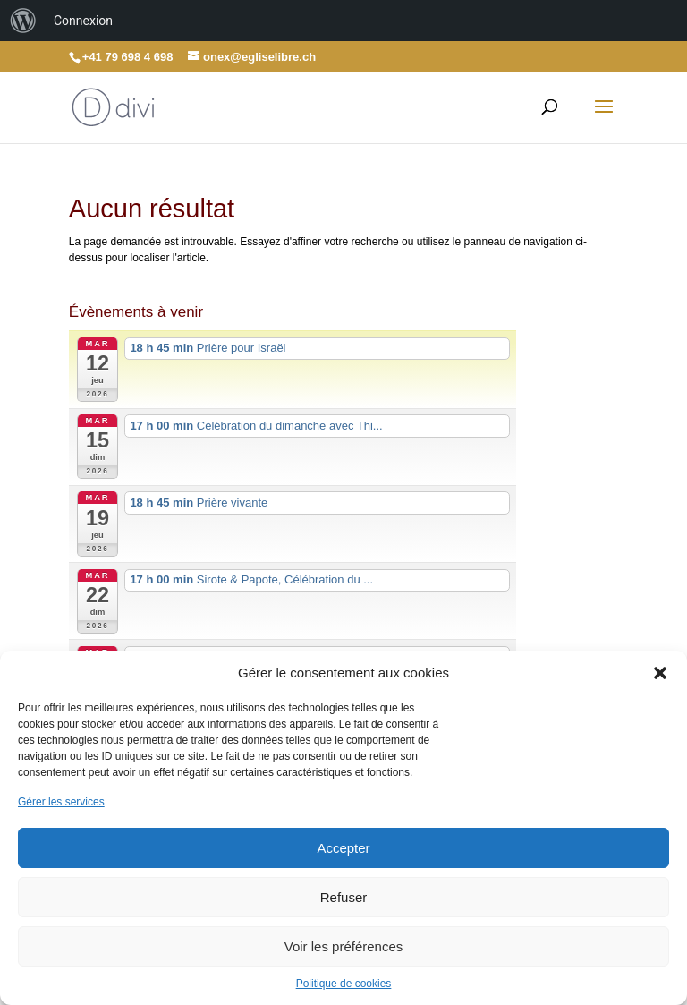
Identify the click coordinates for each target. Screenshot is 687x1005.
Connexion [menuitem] (83, 20)
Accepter (343, 848)
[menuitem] (23, 20)
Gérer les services (61, 802)
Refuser (344, 897)
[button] (660, 673)
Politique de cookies (344, 983)
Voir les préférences (343, 946)
